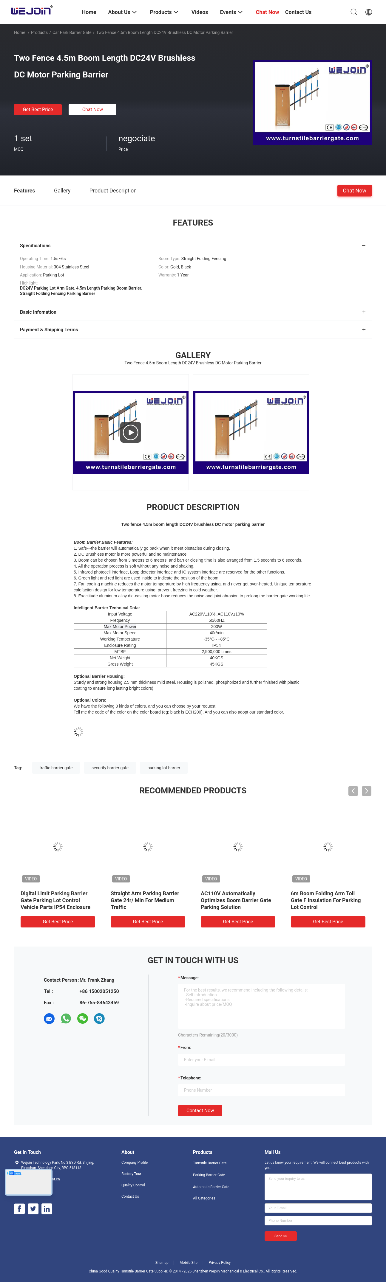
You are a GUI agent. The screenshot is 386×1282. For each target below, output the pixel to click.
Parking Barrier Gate (209, 1175)
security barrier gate (110, 767)
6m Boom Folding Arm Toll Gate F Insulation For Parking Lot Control (326, 900)
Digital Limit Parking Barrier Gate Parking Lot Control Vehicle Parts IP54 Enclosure (55, 900)
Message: (189, 977)
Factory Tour (131, 1174)
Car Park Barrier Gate (72, 32)
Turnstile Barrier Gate (210, 1163)
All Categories (204, 1198)
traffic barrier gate (56, 767)
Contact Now (200, 1110)
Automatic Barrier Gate (211, 1187)
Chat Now (92, 109)
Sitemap (162, 1263)
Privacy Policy (220, 1263)
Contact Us (130, 1196)
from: (185, 1047)
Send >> (280, 1236)
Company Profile (134, 1162)
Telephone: (190, 1078)
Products (39, 32)
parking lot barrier (163, 767)
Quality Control (133, 1185)
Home (19, 32)
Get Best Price (38, 109)
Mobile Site (188, 1263)
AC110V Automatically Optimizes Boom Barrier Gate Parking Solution (236, 900)
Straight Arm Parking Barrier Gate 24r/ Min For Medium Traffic (145, 900)
